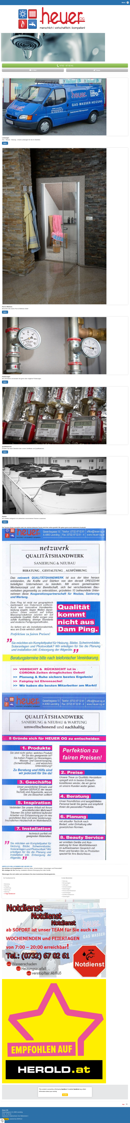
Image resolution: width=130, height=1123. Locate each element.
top (123, 1104)
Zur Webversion (23, 1116)
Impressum (5, 1116)
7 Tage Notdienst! (9, 893)
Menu (123, 2)
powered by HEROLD (16, 1119)
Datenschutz (13, 1116)
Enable (65, 1095)
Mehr (5, 143)
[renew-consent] (2, 1120)
